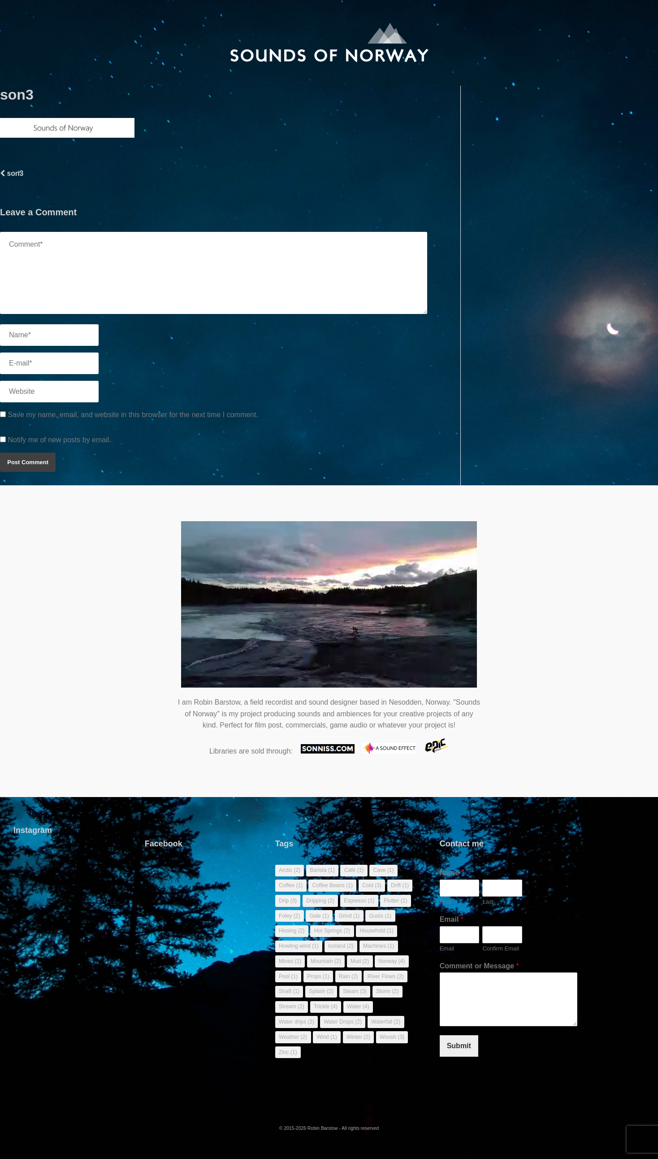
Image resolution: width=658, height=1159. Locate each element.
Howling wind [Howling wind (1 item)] (299, 946)
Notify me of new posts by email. (59, 440)
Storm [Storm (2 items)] (387, 991)
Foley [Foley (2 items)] (289, 916)
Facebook (163, 843)
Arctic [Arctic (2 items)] (289, 870)
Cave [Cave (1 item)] (383, 870)
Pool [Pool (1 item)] (288, 976)
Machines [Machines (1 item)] (378, 946)
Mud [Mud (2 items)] (360, 961)
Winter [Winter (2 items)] (358, 1037)
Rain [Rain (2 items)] (348, 976)
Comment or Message (479, 966)
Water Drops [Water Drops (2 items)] (343, 1022)
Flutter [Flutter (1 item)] (395, 901)
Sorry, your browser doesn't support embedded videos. (329, 609)
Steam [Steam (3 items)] (355, 991)
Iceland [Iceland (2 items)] (341, 946)
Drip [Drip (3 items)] (288, 901)
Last (488, 901)
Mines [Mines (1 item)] (290, 961)
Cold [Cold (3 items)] (371, 885)
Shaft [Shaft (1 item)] (289, 991)
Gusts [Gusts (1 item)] (380, 916)
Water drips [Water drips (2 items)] (296, 1022)
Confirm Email (500, 948)
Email (451, 919)
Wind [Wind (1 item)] (326, 1037)
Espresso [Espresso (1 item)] (359, 901)
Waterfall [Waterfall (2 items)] (385, 1022)
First (445, 901)
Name (452, 872)
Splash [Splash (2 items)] (321, 991)
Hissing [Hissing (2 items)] (291, 931)
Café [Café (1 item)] (354, 870)
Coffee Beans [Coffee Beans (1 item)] (332, 885)
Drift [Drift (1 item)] (400, 885)
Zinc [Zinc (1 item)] (288, 1052)
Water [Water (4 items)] (358, 1006)
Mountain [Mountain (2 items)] (326, 961)
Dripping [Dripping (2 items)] (320, 901)
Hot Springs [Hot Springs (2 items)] (332, 931)
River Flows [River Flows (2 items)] (386, 976)
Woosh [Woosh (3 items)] (392, 1037)
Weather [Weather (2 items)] (293, 1037)
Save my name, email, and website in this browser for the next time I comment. (133, 414)
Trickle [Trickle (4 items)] (326, 1006)
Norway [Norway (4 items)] (391, 961)
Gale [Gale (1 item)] (319, 916)
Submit (459, 1046)
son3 (11, 173)
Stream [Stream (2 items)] (291, 1006)
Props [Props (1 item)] (318, 976)
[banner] (329, 43)
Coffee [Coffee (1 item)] (291, 885)
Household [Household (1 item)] (377, 931)
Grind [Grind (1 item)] (348, 916)
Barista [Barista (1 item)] (322, 870)
